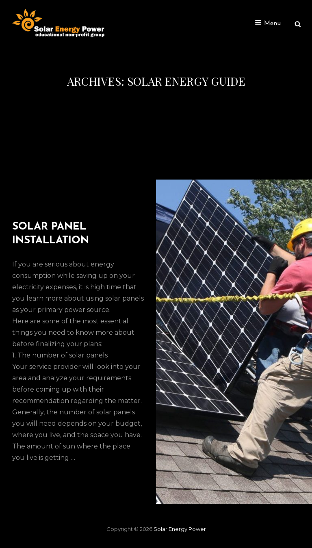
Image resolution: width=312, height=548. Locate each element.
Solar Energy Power (180, 529)
